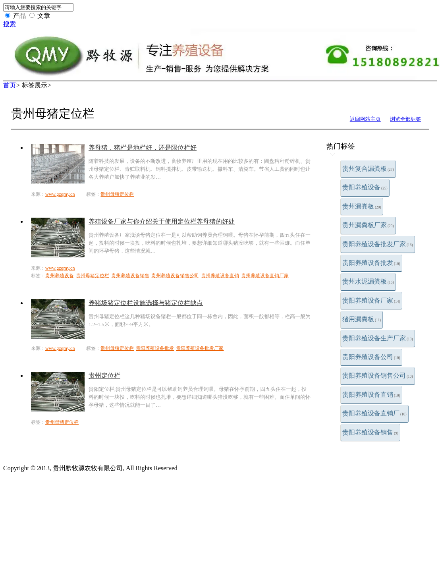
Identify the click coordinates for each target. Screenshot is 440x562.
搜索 (9, 24)
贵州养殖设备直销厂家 (265, 275)
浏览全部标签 (405, 119)
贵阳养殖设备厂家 (371, 300)
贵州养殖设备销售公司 (175, 275)
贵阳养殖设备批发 (371, 262)
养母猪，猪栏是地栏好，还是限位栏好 (143, 147)
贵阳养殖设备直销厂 (374, 413)
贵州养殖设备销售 (130, 275)
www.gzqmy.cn (60, 194)
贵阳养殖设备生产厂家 (377, 338)
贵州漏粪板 (361, 206)
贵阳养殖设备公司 (371, 356)
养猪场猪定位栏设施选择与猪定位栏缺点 (146, 302)
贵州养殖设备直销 (220, 275)
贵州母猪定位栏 (117, 194)
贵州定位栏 (104, 375)
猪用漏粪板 (361, 319)
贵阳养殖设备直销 (371, 394)
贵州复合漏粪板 (368, 168)
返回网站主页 (365, 119)
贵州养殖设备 (59, 275)
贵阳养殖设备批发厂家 (377, 244)
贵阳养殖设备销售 (370, 432)
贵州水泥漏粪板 (368, 281)
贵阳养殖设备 (365, 187)
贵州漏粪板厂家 (368, 225)
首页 (9, 85)
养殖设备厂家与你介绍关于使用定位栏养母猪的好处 (162, 221)
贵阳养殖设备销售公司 (377, 375)
